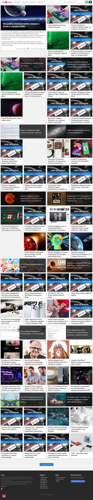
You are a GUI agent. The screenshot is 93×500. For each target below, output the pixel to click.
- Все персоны (44, 486)
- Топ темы (43, 484)
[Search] (75, 2)
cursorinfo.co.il (6, 32)
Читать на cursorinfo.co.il (21, 48)
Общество (25, 2)
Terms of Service (60, 477)
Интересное (33, 2)
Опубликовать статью (78, 481)
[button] (90, 2)
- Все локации (44, 488)
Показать (3, 486)
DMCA (57, 481)
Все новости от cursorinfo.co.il (37, 48)
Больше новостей (46, 464)
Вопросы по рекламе (77, 477)
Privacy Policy (59, 479)
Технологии (17, 2)
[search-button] (86, 2)
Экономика (40, 2)
